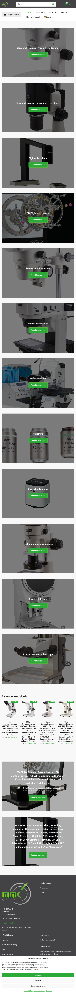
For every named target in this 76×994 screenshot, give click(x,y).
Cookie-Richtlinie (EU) (9, 954)
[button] (73, 958)
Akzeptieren (38, 975)
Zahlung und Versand (31, 17)
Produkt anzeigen (38, 798)
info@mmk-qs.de (7, 923)
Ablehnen (38, 980)
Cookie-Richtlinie (28, 991)
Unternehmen (39, 12)
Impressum (49, 991)
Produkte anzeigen (38, 54)
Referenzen (53, 12)
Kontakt (63, 12)
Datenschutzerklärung (39, 991)
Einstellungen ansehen (38, 986)
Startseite (27, 12)
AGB (3, 949)
